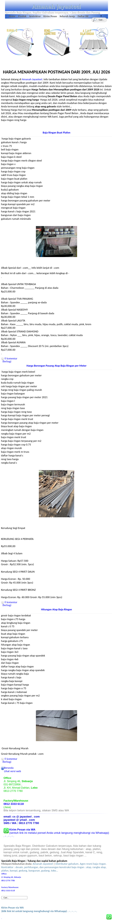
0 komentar (11, 358)
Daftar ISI (83, 16)
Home (12, 16)
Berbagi (7, 361)
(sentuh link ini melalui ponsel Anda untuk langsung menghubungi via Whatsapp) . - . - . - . (56, 833)
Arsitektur (35, 16)
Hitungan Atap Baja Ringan (56, 609)
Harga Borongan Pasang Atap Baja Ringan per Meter (56, 365)
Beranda (9, 767)
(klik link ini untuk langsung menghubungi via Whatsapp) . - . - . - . (39, 909)
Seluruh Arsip (67, 16)
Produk (22, 16)
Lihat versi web (12, 771)
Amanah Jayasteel (56, 6)
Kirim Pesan (50, 16)
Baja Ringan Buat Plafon (56, 132)
